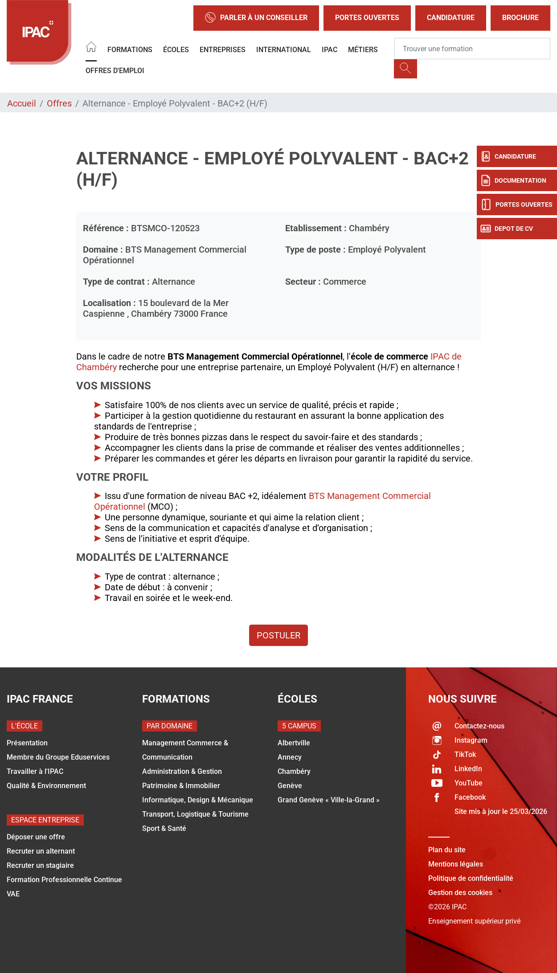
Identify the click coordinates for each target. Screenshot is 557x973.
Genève (290, 785)
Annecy (290, 757)
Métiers (363, 49)
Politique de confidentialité (470, 878)
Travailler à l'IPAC (35, 771)
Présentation (27, 743)
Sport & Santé (164, 828)
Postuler (278, 635)
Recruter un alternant (41, 851)
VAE (13, 894)
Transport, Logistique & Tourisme (195, 814)
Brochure (520, 17)
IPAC (329, 49)
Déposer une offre (36, 837)
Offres (59, 103)
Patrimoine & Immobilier (181, 785)
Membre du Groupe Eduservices (58, 757)
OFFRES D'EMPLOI (115, 70)
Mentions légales (455, 864)
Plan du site (447, 850)
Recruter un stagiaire (40, 865)
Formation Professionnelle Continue (64, 879)
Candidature (451, 17)
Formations (129, 49)
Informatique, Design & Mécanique (197, 800)
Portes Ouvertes (367, 17)
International (283, 49)
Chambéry (294, 771)
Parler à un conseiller (256, 18)
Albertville (294, 743)
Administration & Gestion (182, 771)
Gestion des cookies (460, 892)
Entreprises (223, 49)
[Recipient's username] (472, 48)
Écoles (176, 49)
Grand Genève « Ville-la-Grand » (329, 800)
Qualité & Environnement (46, 785)
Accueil (21, 103)
